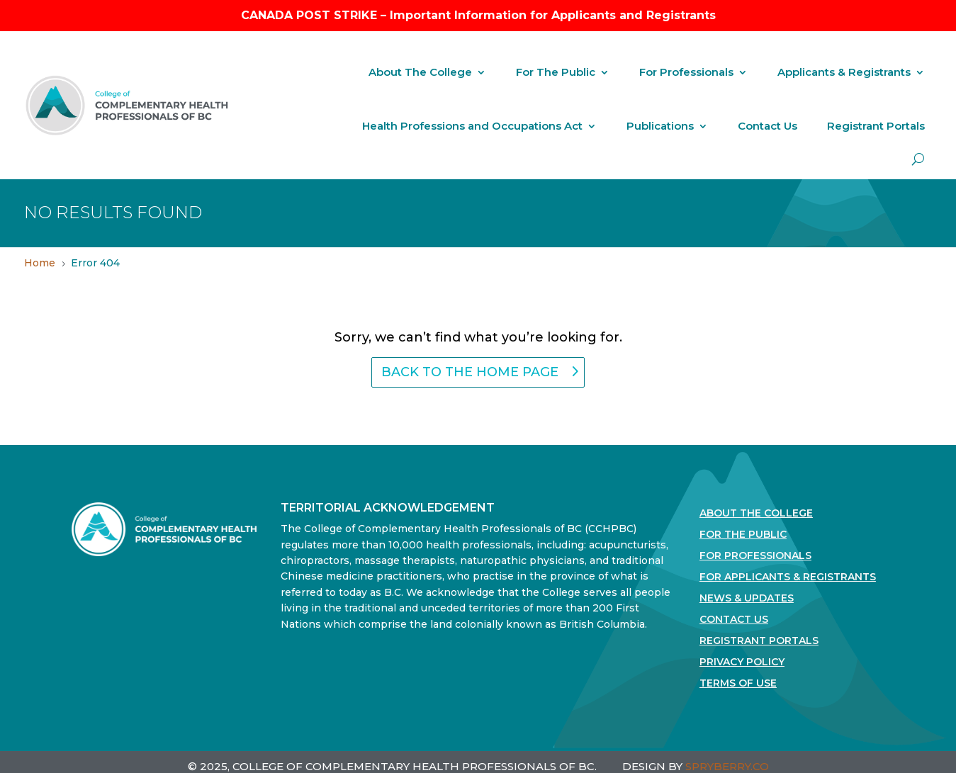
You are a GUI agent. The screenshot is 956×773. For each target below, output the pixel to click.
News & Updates (746, 598)
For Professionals (686, 72)
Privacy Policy (742, 662)
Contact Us (767, 125)
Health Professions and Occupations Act (472, 125)
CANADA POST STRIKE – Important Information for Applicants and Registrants (478, 15)
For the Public (743, 535)
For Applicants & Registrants (787, 577)
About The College (420, 72)
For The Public (555, 72)
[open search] (918, 159)
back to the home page (469, 372)
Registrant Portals (876, 125)
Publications (660, 125)
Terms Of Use (738, 683)
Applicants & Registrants (844, 72)
